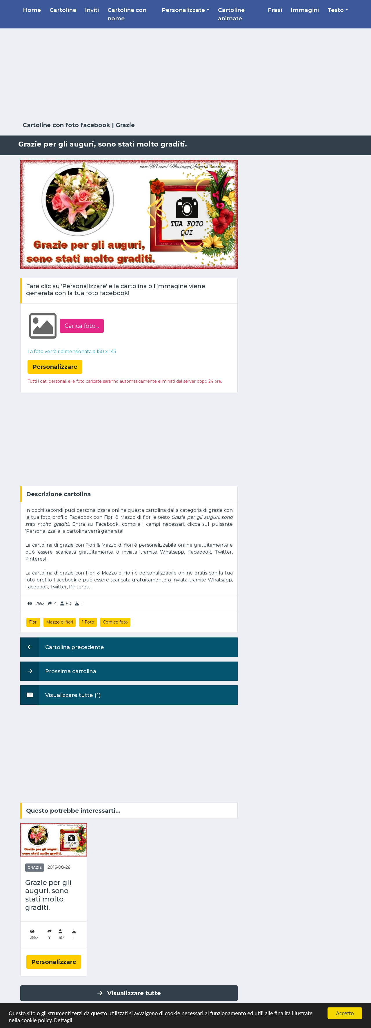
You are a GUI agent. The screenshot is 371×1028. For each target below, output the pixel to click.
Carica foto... (82, 325)
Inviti (92, 9)
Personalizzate (183, 9)
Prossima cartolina (58, 671)
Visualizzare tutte (129, 993)
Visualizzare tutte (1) (60, 694)
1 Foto (88, 622)
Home (32, 9)
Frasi (275, 9)
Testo (336, 9)
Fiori (33, 622)
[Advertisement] (185, 75)
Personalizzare (53, 961)
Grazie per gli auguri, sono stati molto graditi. (48, 895)
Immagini (305, 9)
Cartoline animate (231, 14)
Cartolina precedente (62, 647)
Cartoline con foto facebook (66, 125)
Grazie (125, 125)
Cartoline (63, 9)
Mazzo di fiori (59, 622)
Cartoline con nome (127, 14)
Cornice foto (115, 622)
